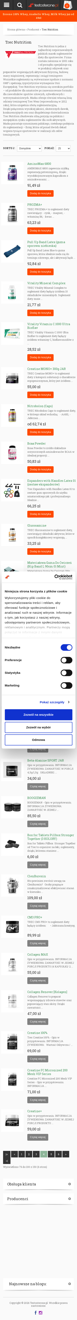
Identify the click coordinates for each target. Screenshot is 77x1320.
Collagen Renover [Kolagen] (47, 992)
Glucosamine (36, 525)
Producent (33, 29)
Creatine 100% (37, 1033)
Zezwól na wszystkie (39, 714)
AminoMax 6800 (39, 164)
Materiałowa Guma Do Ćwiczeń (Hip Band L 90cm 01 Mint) (49, 564)
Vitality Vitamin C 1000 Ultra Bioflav (48, 326)
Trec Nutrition (50, 29)
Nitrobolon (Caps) (40, 406)
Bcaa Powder (36, 443)
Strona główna (16, 29)
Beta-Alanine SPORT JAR (45, 760)
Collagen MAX (37, 954)
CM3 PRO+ (34, 917)
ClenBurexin (36, 876)
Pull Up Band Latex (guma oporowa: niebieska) (46, 244)
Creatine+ (34, 1111)
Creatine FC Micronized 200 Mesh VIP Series (47, 1072)
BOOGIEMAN (36, 798)
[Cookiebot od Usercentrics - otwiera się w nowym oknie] (54, 577)
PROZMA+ (34, 205)
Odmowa (38, 739)
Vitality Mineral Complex (46, 283)
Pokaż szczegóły (52, 702)
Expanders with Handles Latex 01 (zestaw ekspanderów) (51, 482)
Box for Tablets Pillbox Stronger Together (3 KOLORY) (50, 837)
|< (7, 1154)
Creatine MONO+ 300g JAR (46, 369)
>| (7, 1160)
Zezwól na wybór (38, 727)
